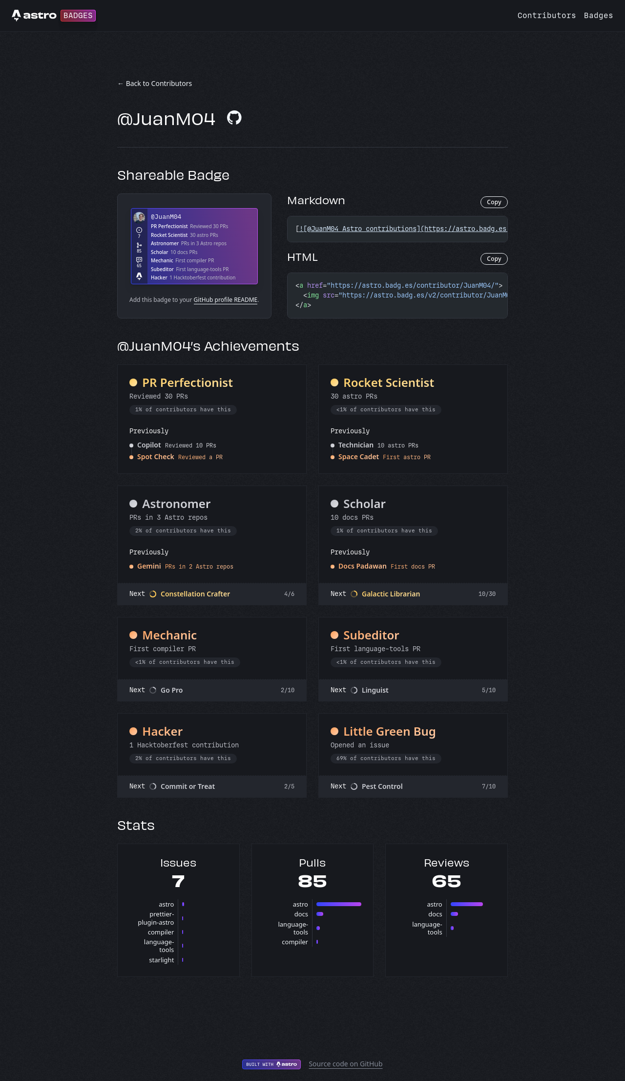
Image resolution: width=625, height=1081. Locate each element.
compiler (161, 932)
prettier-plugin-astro (156, 918)
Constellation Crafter (195, 593)
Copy (494, 202)
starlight (161, 959)
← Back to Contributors (154, 83)
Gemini (149, 566)
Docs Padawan (362, 566)
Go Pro (172, 690)
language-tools (159, 945)
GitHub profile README (226, 300)
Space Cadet (358, 456)
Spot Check (155, 456)
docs (301, 914)
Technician (356, 444)
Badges (598, 15)
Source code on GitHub (345, 1063)
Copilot (149, 444)
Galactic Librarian (391, 593)
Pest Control (382, 786)
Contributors (547, 15)
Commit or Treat (188, 786)
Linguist (375, 690)
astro (166, 904)
